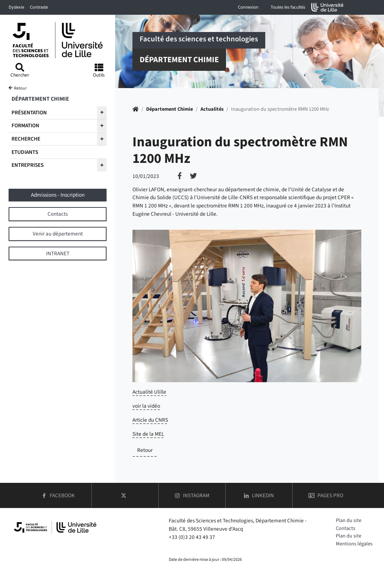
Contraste (39, 7)
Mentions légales (354, 544)
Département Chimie (169, 109)
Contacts (345, 528)
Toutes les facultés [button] (288, 7)
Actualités (211, 109)
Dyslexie (16, 7)
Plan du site (348, 520)
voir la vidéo (146, 406)
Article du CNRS (150, 420)
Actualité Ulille (149, 392)
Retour (145, 450)
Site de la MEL (148, 434)
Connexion (248, 7)
